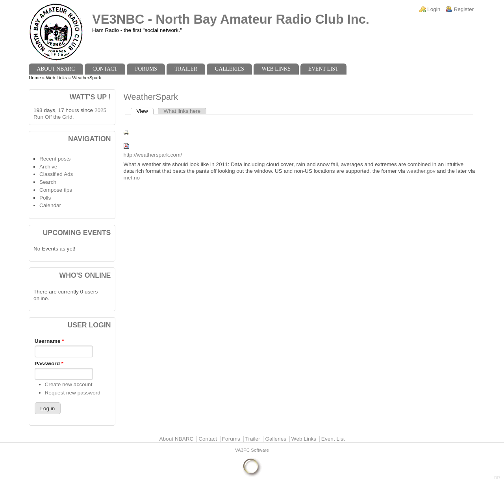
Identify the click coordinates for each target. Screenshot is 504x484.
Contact (105, 69)
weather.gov (421, 171)
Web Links (276, 69)
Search (47, 182)
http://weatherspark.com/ (152, 155)
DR (497, 478)
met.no (131, 178)
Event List (323, 69)
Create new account (69, 384)
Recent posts (54, 159)
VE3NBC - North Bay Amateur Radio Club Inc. (230, 19)
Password (49, 363)
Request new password (72, 393)
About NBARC (56, 69)
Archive (48, 167)
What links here (182, 111)
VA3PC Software (252, 450)
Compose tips (55, 190)
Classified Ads (56, 174)
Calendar (50, 205)
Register (464, 9)
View (145, 111)
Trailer (186, 69)
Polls (45, 198)
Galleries (229, 69)
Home (35, 77)
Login (433, 9)
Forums (146, 69)
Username (49, 341)
